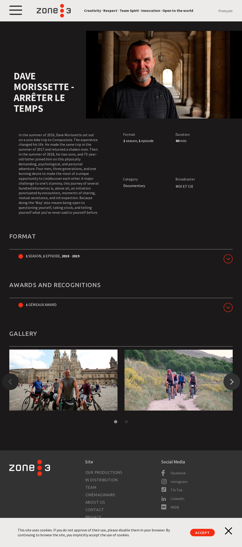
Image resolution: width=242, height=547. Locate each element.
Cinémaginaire (100, 495)
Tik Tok (176, 490)
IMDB (175, 507)
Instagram (179, 481)
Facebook (178, 473)
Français (225, 10)
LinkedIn (177, 498)
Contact (94, 510)
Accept (202, 532)
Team (91, 487)
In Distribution (101, 480)
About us (95, 502)
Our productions (103, 472)
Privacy (93, 517)
